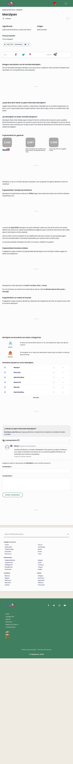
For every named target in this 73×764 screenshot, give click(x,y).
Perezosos (8, 675)
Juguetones (9, 668)
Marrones (8, 686)
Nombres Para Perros (8, 10)
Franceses (41, 690)
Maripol (17, 473)
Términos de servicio (44, 755)
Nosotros (9, 727)
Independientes (10, 666)
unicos (10, 450)
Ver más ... (36, 503)
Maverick (17, 488)
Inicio (7, 719)
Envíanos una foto (11, 538)
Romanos (41, 684)
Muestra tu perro (12, 730)
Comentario (7, 582)
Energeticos (9, 673)
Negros (7, 684)
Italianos (40, 688)
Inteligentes (9, 670)
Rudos (40, 657)
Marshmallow (19, 483)
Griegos (40, 681)
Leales (40, 675)
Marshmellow (19, 498)
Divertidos (8, 657)
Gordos (7, 690)
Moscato (17, 478)
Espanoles (41, 686)
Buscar (8, 725)
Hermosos (8, 659)
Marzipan (19, 10)
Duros (40, 668)
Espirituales (8, 653)
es (7, 740)
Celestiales (41, 653)
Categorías (10, 722)
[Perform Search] (68, 640)
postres (10, 459)
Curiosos (41, 670)
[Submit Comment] (12, 600)
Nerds (40, 655)
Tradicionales (9, 655)
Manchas (8, 688)
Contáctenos (10, 733)
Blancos (7, 681)
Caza (39, 659)
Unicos (40, 650)
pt (8, 743)
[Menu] (66, 3)
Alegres (40, 666)
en (8, 737)
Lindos (7, 650)
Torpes (40, 673)
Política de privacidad (29, 755)
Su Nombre (7, 572)
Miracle (16, 493)
